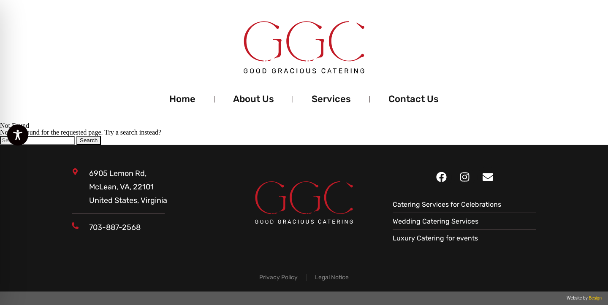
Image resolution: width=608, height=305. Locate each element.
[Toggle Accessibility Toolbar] (17, 135)
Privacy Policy (278, 277)
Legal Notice (332, 277)
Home (182, 99)
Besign (595, 298)
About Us (253, 99)
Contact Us (413, 99)
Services (331, 99)
